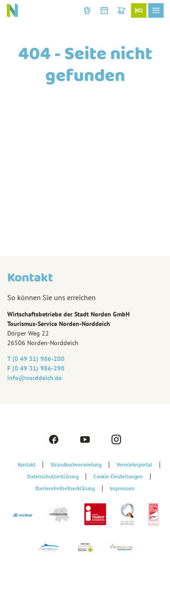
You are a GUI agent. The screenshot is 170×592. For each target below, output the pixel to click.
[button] (87, 10)
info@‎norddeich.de (34, 378)
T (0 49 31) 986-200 (35, 359)
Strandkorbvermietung (76, 465)
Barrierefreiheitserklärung (65, 488)
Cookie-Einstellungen (118, 476)
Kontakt (26, 465)
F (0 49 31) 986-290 (35, 368)
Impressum (122, 488)
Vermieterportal (134, 465)
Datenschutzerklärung (52, 476)
